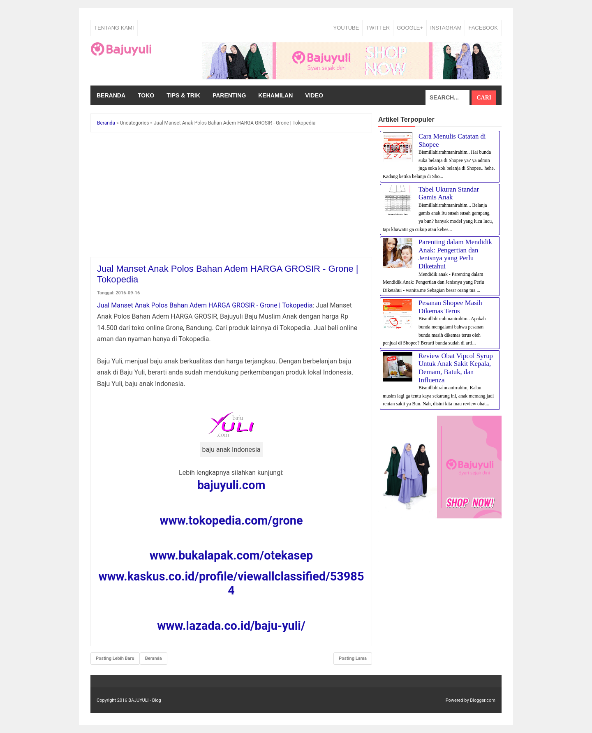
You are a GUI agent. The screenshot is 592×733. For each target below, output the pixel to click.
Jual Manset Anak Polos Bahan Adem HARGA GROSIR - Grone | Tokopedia (204, 305)
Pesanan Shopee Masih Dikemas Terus (450, 307)
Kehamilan (275, 95)
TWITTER (378, 28)
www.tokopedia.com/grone (231, 520)
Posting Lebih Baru (115, 658)
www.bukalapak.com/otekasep (231, 555)
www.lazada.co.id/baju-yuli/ (231, 626)
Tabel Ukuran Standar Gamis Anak (449, 193)
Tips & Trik (183, 95)
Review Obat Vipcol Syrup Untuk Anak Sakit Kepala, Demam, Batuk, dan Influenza (456, 368)
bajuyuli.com (231, 485)
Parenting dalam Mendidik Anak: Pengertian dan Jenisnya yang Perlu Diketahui (455, 254)
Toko (146, 95)
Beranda (111, 95)
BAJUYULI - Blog (144, 700)
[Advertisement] (231, 196)
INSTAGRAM (445, 28)
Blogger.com (482, 700)
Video (314, 95)
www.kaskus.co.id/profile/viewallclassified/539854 (231, 583)
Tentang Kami (114, 28)
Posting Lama (353, 658)
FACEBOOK (483, 28)
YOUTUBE (346, 28)
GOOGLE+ (410, 28)
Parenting (229, 95)
